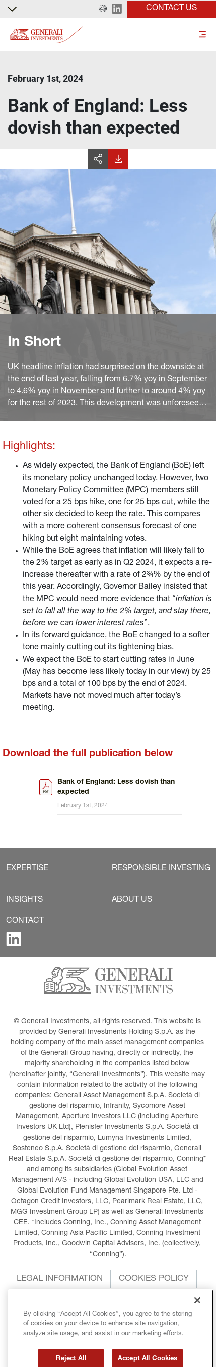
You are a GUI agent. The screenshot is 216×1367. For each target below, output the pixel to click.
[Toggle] (202, 35)
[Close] (197, 1327)
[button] (103, 9)
